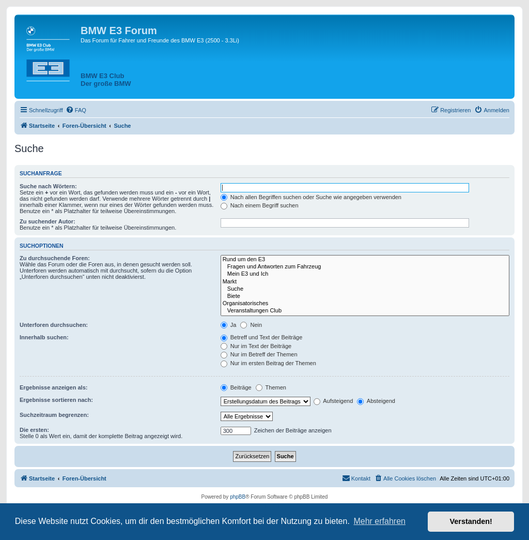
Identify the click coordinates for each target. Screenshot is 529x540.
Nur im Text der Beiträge (256, 346)
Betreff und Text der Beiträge (262, 337)
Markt (365, 282)
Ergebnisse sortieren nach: (56, 400)
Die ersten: (34, 430)
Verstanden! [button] (471, 521)
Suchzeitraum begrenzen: (54, 415)
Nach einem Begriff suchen (260, 205)
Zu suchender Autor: (47, 221)
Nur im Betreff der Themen (259, 354)
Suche (365, 289)
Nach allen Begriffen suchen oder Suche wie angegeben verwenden (311, 197)
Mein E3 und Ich (365, 274)
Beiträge (236, 387)
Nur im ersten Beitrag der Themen (268, 363)
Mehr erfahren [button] (379, 521)
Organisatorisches (365, 303)
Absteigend (376, 401)
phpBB (237, 497)
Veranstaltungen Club (365, 310)
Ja (229, 325)
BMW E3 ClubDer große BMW (106, 79)
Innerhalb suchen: (44, 337)
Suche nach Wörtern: (48, 186)
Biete (365, 296)
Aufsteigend (333, 401)
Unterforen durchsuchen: (54, 325)
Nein (251, 325)
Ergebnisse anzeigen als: (53, 387)
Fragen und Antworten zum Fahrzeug (365, 267)
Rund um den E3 (365, 259)
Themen (271, 387)
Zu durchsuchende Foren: (55, 258)
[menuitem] (76, 110)
